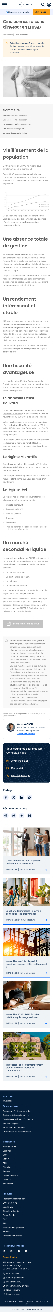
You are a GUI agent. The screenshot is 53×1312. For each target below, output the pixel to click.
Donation (7, 1179)
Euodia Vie (8, 1207)
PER (5, 1163)
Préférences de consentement (17, 1131)
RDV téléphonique (20, 775)
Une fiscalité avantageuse (13, 129)
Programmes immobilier (14, 1198)
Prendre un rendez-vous (26, 623)
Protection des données (14, 1127)
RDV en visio (17, 768)
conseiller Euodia (23, 611)
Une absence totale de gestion (15, 120)
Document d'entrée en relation (17, 1111)
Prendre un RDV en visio (17, 1286)
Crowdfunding (9, 1215)
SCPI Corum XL (10, 1203)
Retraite (6, 1171)
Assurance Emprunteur (13, 1227)
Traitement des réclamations (16, 1115)
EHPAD (6, 1231)
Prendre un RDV (13, 1281)
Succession (8, 1183)
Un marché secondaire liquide (15, 133)
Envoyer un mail (19, 760)
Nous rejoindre (13, 1290)
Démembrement (10, 1175)
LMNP (6, 1159)
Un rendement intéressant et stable (17, 124)
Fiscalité (6, 1167)
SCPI (5, 1155)
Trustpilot (7, 1101)
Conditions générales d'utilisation (18, 1119)
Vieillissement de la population (15, 115)
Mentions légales (11, 1123)
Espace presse (13, 1294)
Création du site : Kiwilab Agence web (27, 1309)
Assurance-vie (9, 1146)
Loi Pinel (7, 1151)
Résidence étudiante (12, 1235)
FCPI (5, 1219)
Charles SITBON (25, 724)
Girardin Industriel (11, 1211)
